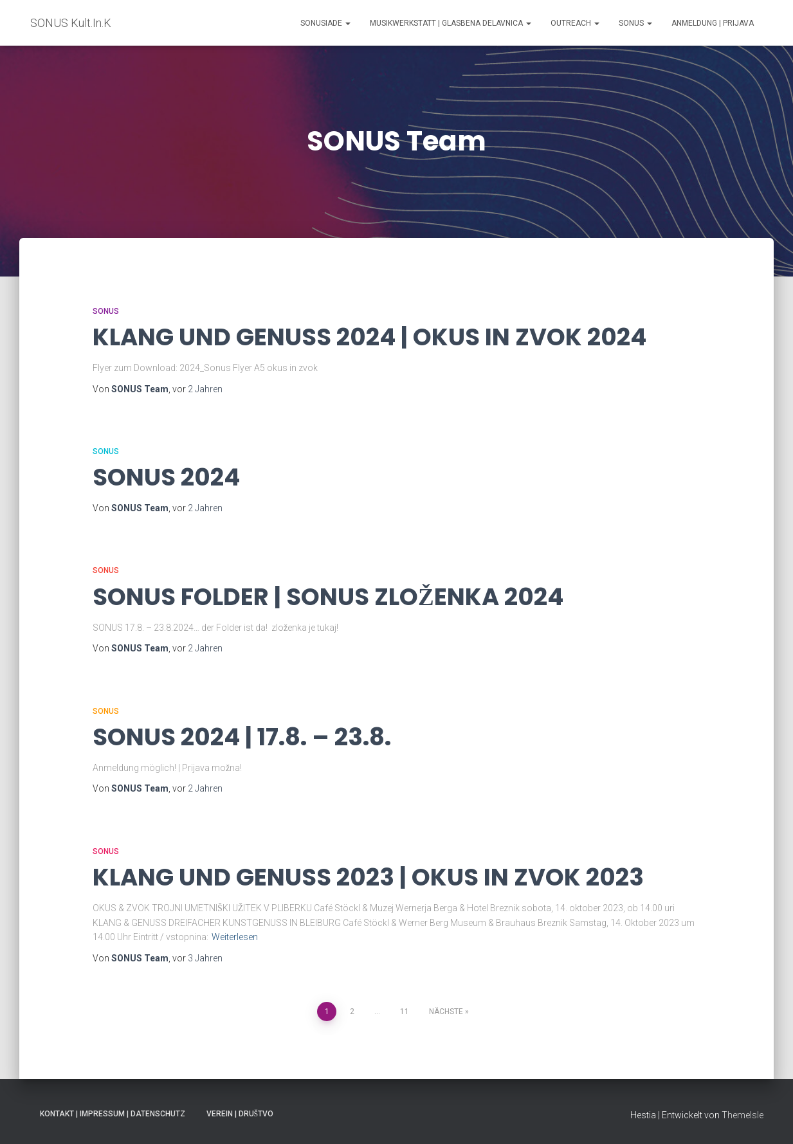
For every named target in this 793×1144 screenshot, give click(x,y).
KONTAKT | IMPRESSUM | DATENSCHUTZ (112, 1113)
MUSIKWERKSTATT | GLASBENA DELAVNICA (450, 23)
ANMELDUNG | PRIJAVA (712, 23)
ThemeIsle (742, 1115)
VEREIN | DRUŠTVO (240, 1113)
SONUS (635, 23)
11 (404, 1011)
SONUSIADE (325, 23)
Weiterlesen (235, 937)
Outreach (575, 23)
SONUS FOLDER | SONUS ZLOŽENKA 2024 (328, 596)
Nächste (446, 1011)
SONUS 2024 (166, 477)
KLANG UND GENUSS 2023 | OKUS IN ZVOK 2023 (368, 877)
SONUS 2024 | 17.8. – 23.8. (242, 737)
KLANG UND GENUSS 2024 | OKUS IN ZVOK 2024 (369, 337)
